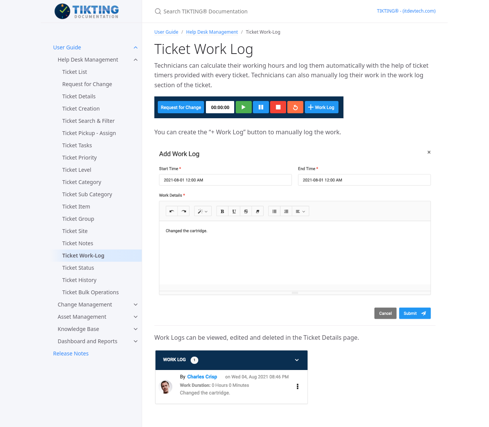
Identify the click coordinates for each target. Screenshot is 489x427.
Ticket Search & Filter (88, 120)
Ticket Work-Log (83, 255)
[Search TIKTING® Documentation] (244, 11)
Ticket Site (74, 231)
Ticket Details (79, 96)
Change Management (85, 304)
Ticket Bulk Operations (90, 292)
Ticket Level (76, 169)
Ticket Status (78, 267)
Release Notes (71, 353)
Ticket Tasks (77, 145)
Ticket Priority (79, 157)
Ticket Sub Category (87, 194)
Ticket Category (81, 182)
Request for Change (87, 84)
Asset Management (82, 316)
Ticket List (74, 71)
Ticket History (79, 280)
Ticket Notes (77, 243)
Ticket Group (78, 218)
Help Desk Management (88, 59)
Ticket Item (76, 206)
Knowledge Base (78, 328)
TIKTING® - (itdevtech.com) (406, 11)
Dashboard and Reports (87, 341)
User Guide (67, 47)
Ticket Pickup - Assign (89, 133)
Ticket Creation (81, 108)
